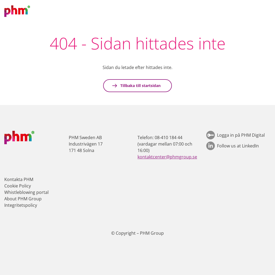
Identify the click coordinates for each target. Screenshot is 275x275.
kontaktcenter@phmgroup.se (167, 157)
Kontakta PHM (18, 179)
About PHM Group (23, 199)
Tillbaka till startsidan (140, 85)
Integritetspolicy (20, 205)
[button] (265, 11)
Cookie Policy (17, 186)
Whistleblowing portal (26, 192)
